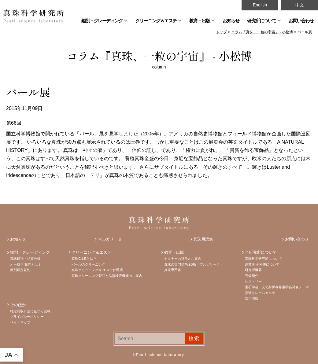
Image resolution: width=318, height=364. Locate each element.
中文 (299, 4)
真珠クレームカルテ (260, 293)
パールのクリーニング (88, 264)
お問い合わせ (301, 20)
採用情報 (251, 298)
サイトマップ (20, 322)
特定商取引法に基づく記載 (30, 311)
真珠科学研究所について (263, 258)
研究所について (261, 20)
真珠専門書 (172, 270)
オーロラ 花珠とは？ (25, 264)
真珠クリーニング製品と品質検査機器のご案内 (107, 276)
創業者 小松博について (262, 264)
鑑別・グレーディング (102, 20)
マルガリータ (110, 239)
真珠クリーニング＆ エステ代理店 (97, 270)
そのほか (18, 305)
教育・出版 (199, 20)
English (260, 4)
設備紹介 (251, 276)
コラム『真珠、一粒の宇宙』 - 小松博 (159, 56)
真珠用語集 (203, 239)
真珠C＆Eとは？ (84, 258)
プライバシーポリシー (27, 316)
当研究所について (261, 252)
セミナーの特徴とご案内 (182, 258)
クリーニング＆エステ (156, 20)
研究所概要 (253, 270)
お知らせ (231, 20)
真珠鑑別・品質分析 (25, 258)
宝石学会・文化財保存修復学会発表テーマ (277, 287)
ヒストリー (253, 281)
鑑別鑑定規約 (20, 270)
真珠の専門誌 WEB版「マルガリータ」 (193, 264)
